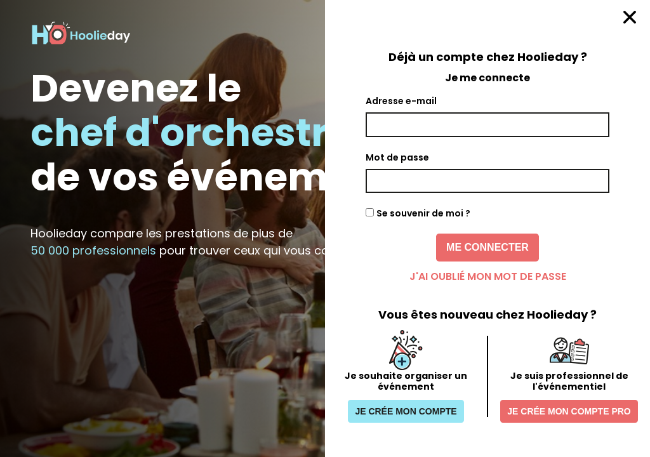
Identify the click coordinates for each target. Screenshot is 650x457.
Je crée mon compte (405, 411)
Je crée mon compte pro (568, 411)
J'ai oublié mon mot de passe (487, 276)
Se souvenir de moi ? (423, 213)
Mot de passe (397, 157)
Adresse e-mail (401, 101)
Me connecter (487, 247)
